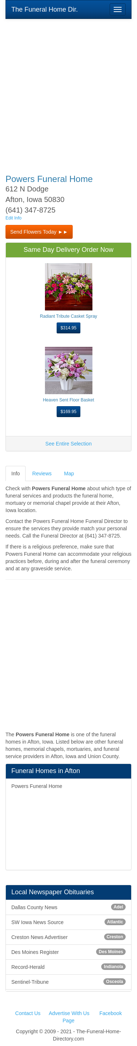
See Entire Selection (68, 444)
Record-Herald (68, 966)
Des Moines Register (68, 951)
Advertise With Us (69, 1013)
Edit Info (13, 218)
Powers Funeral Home (36, 786)
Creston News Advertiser (68, 937)
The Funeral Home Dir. (44, 9)
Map (69, 473)
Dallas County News (68, 907)
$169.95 (68, 411)
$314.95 (68, 327)
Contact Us (28, 1013)
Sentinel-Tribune (68, 981)
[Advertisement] (68, 91)
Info (15, 473)
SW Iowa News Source (68, 922)
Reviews (42, 473)
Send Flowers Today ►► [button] (39, 232)
